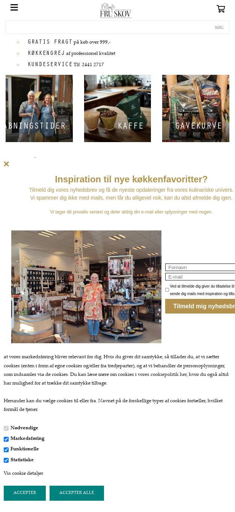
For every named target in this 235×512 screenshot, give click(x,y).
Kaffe (130, 127)
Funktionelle (25, 449)
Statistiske (22, 460)
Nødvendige (24, 428)
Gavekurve (198, 127)
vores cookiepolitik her (162, 374)
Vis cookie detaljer (23, 473)
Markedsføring (27, 438)
